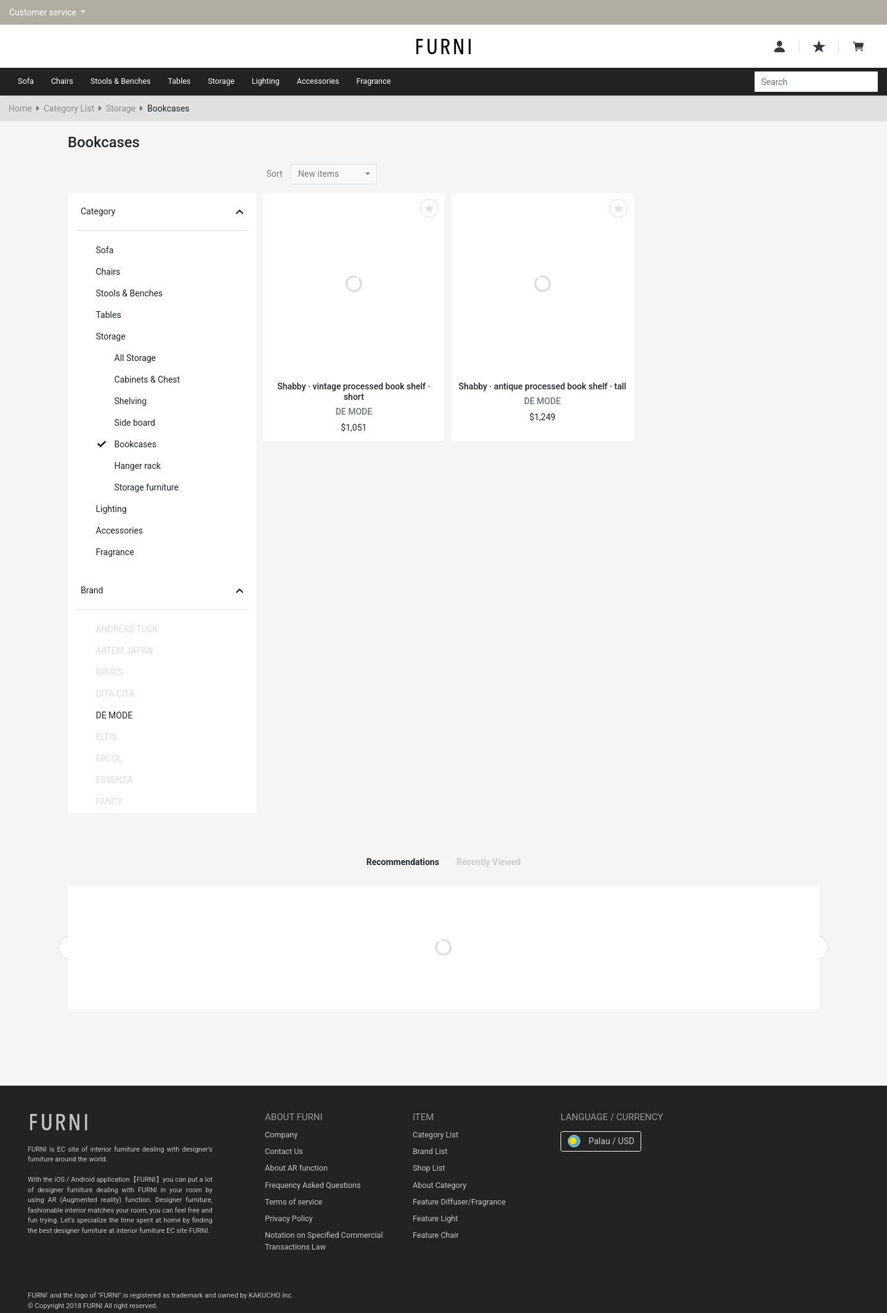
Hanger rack (129, 466)
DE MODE (106, 715)
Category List (69, 108)
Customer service (43, 12)
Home (20, 108)
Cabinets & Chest (138, 379)
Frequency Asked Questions (313, 1185)
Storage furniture (138, 487)
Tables (179, 81)
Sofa (26, 81)
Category (162, 211)
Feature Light (435, 1218)
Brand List (430, 1151)
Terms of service (293, 1201)
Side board (126, 423)
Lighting (266, 81)
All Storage (126, 358)
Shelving (122, 401)
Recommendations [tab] (403, 862)
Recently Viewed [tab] (488, 862)
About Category (439, 1185)
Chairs (62, 81)
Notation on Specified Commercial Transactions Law (324, 1240)
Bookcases (126, 444)
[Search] (809, 81)
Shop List (429, 1168)
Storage (221, 81)
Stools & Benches (121, 81)
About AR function (296, 1168)
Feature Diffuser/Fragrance (459, 1201)
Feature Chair (436, 1235)
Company (281, 1134)
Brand (162, 590)
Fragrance (374, 81)
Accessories (318, 81)
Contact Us (284, 1151)
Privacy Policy (289, 1218)
